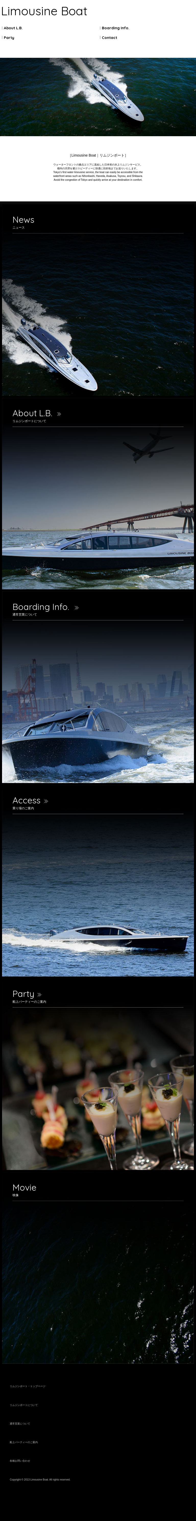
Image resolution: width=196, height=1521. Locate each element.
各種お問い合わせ (20, 1460)
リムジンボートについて (24, 1405)
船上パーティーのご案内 (24, 1442)
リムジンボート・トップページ (27, 1386)
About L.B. (13, 27)
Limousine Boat (44, 10)
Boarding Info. (115, 27)
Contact (109, 37)
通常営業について (20, 1423)
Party (9, 37)
